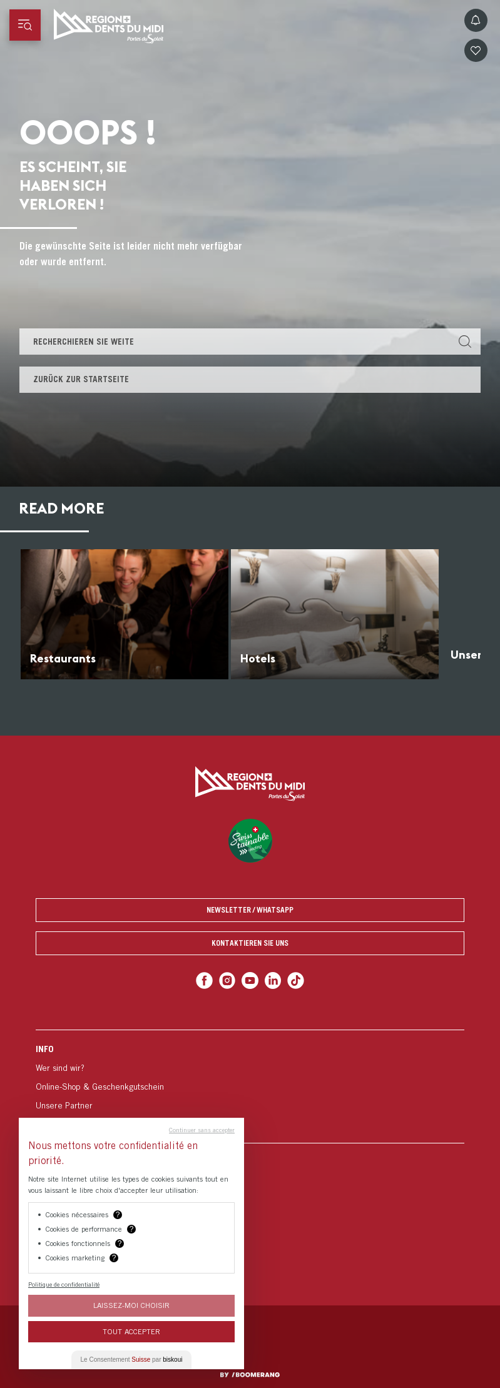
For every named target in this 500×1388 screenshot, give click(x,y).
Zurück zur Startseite (81, 379)
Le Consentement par (132, 1359)
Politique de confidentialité (63, 1284)
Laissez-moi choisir (131, 1305)
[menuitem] (250, 1086)
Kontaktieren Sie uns (250, 943)
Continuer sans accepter (202, 1129)
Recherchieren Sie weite (83, 342)
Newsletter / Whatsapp (250, 909)
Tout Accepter (131, 1331)
